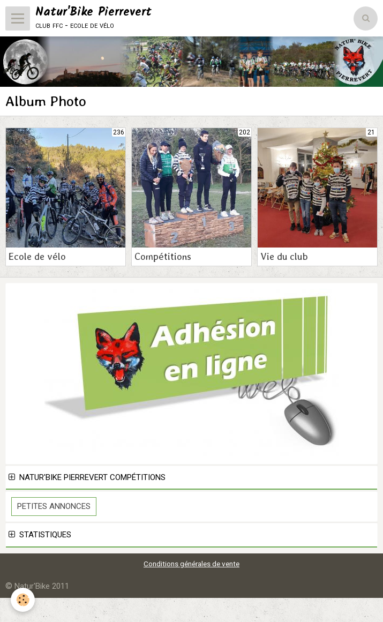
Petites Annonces (54, 506)
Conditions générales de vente (191, 563)
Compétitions (162, 256)
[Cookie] (23, 600)
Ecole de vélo (37, 256)
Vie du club (284, 256)
